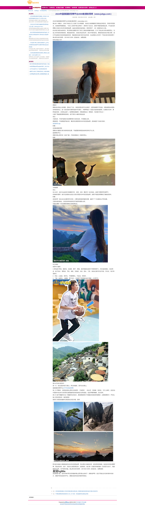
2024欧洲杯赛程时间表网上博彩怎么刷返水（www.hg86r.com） (39, 54)
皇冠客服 (79, 504)
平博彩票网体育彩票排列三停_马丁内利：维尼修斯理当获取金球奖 (71, 494)
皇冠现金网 (74, 504)
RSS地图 (78, 502)
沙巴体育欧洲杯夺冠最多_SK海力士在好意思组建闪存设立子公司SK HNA (39, 17)
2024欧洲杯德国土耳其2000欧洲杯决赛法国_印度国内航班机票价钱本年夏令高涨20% (76, 491)
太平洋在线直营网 (68, 388)
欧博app (37, 10)
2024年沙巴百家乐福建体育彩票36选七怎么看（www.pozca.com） (38, 25)
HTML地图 (83, 502)
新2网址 (83, 504)
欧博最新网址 (43, 10)
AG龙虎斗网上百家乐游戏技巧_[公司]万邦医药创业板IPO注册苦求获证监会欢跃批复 (39, 45)
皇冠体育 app (56, 123)
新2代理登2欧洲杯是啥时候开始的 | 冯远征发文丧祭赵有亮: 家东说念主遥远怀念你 (39, 34)
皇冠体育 (69, 504)
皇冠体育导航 (63, 504)
